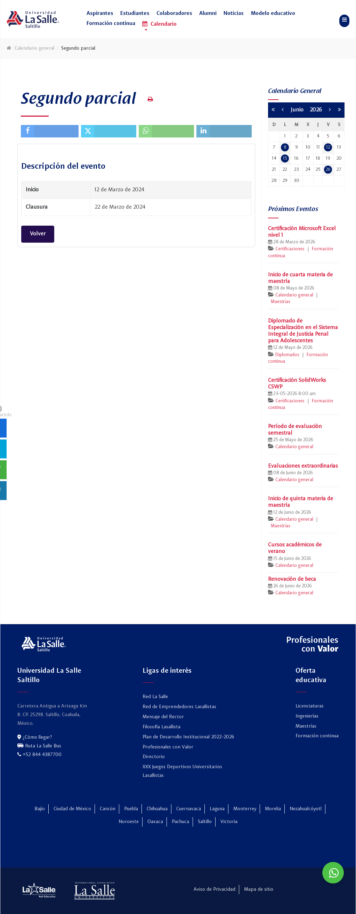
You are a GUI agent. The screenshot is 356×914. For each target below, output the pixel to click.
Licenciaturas (310, 706)
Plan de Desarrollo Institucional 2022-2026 (188, 737)
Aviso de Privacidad (214, 889)
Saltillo (205, 821)
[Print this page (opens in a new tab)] (150, 99)
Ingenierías (307, 716)
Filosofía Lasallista (161, 726)
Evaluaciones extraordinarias (303, 466)
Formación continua (317, 735)
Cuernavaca (188, 808)
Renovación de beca (292, 579)
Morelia (273, 808)
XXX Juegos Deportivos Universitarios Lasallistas (182, 771)
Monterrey (244, 808)
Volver (38, 234)
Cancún (107, 808)
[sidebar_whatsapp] (9, 469)
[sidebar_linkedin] (9, 490)
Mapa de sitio (258, 889)
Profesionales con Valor (168, 747)
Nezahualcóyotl (306, 808)
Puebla (131, 808)
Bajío (39, 808)
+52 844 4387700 (39, 754)
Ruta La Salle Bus (39, 746)
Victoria (228, 821)
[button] (100, 15)
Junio (300, 110)
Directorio (154, 756)
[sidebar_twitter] (9, 448)
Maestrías (280, 302)
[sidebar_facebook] (9, 427)
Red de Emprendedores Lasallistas (179, 706)
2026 (316, 110)
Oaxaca (155, 821)
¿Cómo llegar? (34, 737)
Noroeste (129, 821)
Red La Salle (155, 696)
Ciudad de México (72, 808)
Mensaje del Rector (163, 716)
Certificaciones (290, 249)
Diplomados (287, 355)
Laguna (217, 808)
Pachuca (180, 821)
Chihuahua (157, 808)
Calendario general (294, 295)
